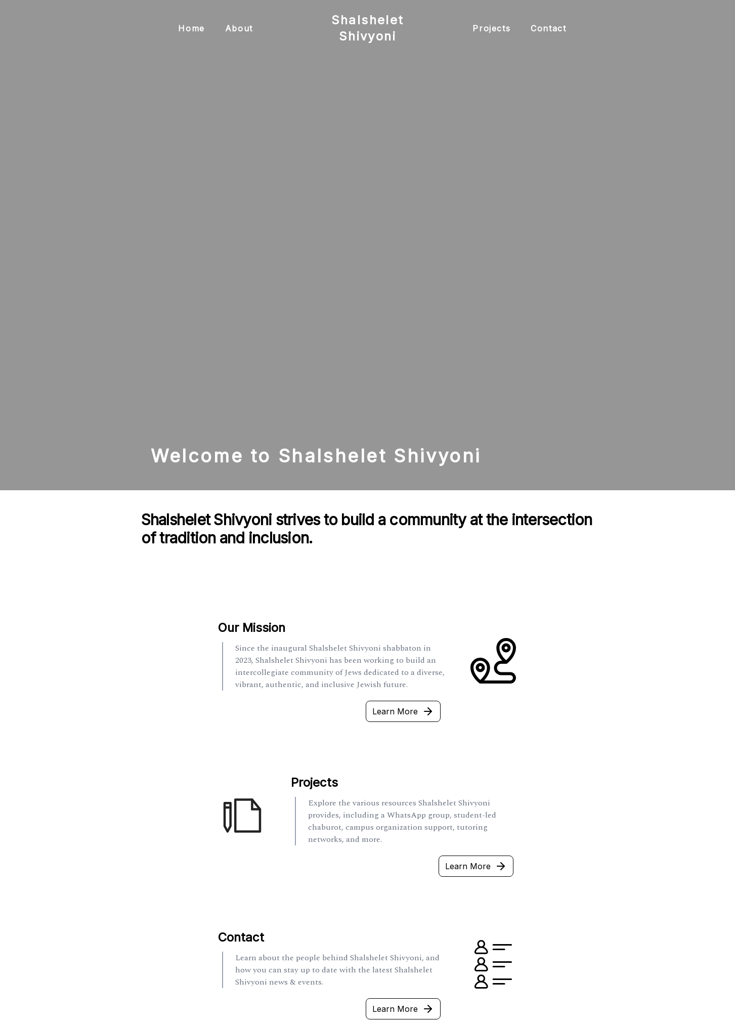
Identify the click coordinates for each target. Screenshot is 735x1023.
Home (191, 28)
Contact (548, 28)
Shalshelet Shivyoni (367, 28)
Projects (491, 28)
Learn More (403, 711)
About (239, 28)
